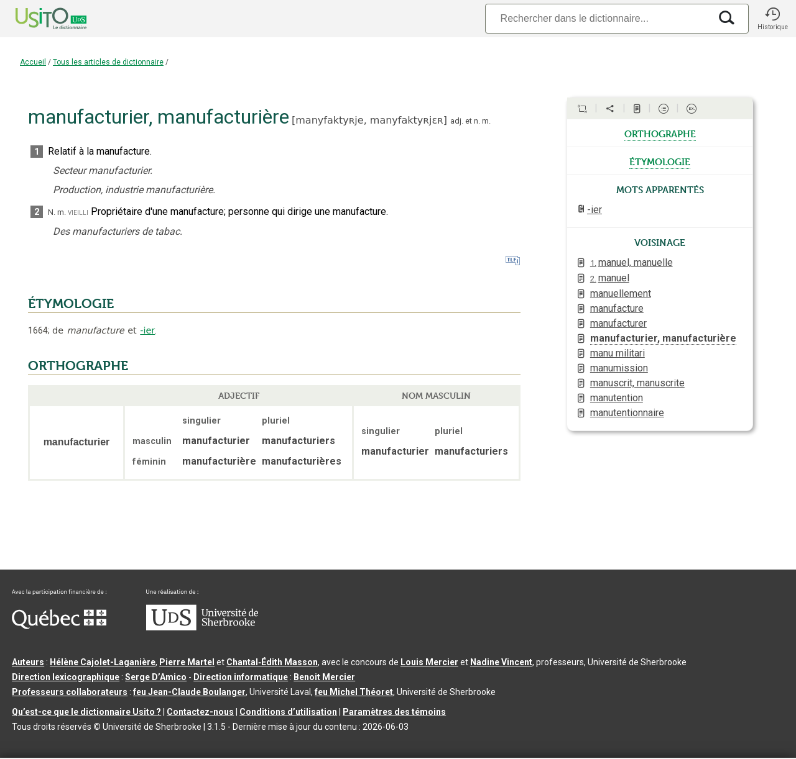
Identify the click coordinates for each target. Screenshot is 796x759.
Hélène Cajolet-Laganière (102, 662)
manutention (616, 398)
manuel (609, 278)
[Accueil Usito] (37, 18)
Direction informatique (240, 677)
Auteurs (28, 662)
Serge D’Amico (156, 677)
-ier (147, 330)
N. (51, 212)
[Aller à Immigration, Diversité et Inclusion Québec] (59, 626)
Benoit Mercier (324, 677)
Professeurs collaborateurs (69, 692)
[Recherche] (597, 18)
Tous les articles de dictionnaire (108, 62)
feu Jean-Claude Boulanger (189, 692)
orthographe (660, 132)
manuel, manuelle (631, 262)
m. (486, 120)
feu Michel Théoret (354, 692)
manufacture (617, 308)
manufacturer (618, 323)
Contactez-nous (200, 712)
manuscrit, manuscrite (637, 383)
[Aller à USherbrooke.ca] (202, 627)
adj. (456, 120)
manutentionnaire (627, 413)
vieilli (78, 212)
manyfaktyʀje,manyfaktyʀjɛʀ (369, 120)
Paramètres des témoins (394, 712)
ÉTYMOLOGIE (71, 303)
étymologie (659, 160)
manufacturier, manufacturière (663, 338)
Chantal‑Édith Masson (272, 662)
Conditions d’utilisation (288, 712)
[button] (772, 18)
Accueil (33, 62)
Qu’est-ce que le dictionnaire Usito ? (86, 712)
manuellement (620, 293)
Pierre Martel (187, 662)
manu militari (617, 353)
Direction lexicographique (65, 677)
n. (477, 120)
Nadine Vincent (501, 662)
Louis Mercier (429, 662)
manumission (619, 368)
